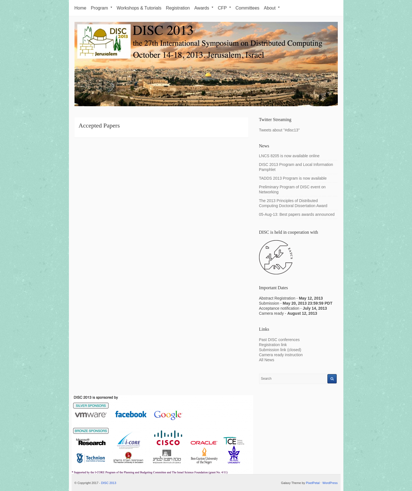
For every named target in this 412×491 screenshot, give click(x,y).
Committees (247, 8)
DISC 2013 (108, 483)
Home (81, 8)
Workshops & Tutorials (139, 8)
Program (101, 8)
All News (266, 360)
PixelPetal (313, 483)
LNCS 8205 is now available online (289, 156)
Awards (203, 8)
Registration (178, 8)
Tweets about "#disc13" (279, 130)
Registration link (273, 344)
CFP (224, 8)
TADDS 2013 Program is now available (293, 178)
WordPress (329, 483)
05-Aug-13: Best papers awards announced (297, 214)
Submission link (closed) (280, 350)
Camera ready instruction (281, 355)
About (272, 8)
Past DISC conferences (280, 339)
